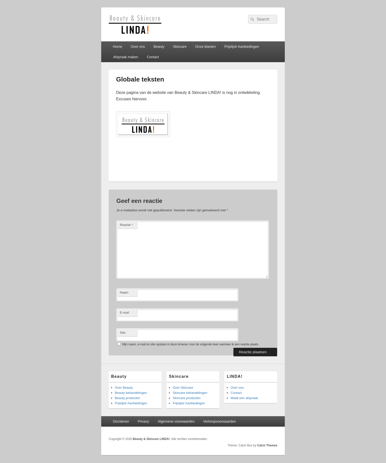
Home (117, 47)
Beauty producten (127, 398)
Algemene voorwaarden (176, 421)
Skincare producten (186, 398)
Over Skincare (183, 387)
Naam (124, 292)
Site (122, 332)
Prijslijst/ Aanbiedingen (241, 47)
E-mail (124, 312)
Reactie (126, 225)
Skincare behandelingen (190, 393)
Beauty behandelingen (131, 393)
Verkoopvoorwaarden (219, 421)
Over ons (138, 47)
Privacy (143, 421)
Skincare (180, 47)
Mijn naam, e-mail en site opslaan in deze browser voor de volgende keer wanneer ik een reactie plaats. (190, 344)
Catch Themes (267, 445)
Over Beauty (124, 387)
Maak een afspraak (244, 398)
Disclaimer (121, 421)
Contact (153, 57)
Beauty (159, 47)
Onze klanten (205, 47)
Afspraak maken (125, 57)
